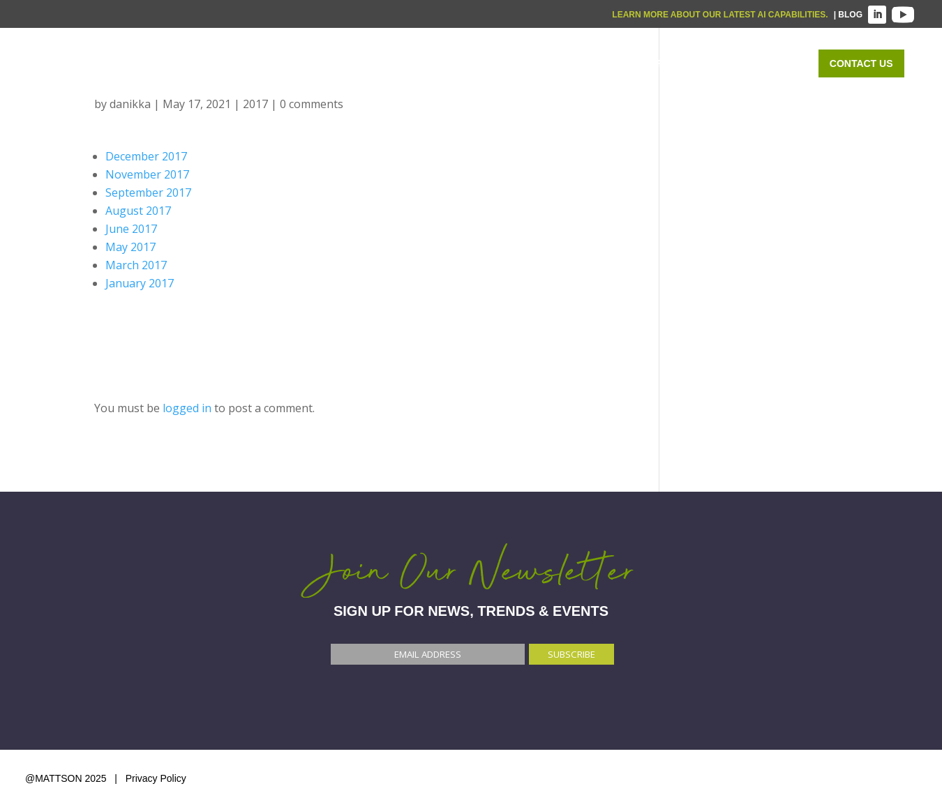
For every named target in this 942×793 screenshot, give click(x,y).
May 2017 (130, 247)
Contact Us (861, 63)
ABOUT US (758, 63)
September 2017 (148, 192)
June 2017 (131, 228)
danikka (130, 104)
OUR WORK (669, 63)
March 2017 (136, 265)
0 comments (311, 104)
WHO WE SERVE (569, 63)
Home (380, 63)
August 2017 (138, 210)
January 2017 (139, 283)
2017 (255, 104)
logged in (187, 408)
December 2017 (146, 156)
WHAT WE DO (462, 63)
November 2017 (147, 174)
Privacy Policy (156, 778)
